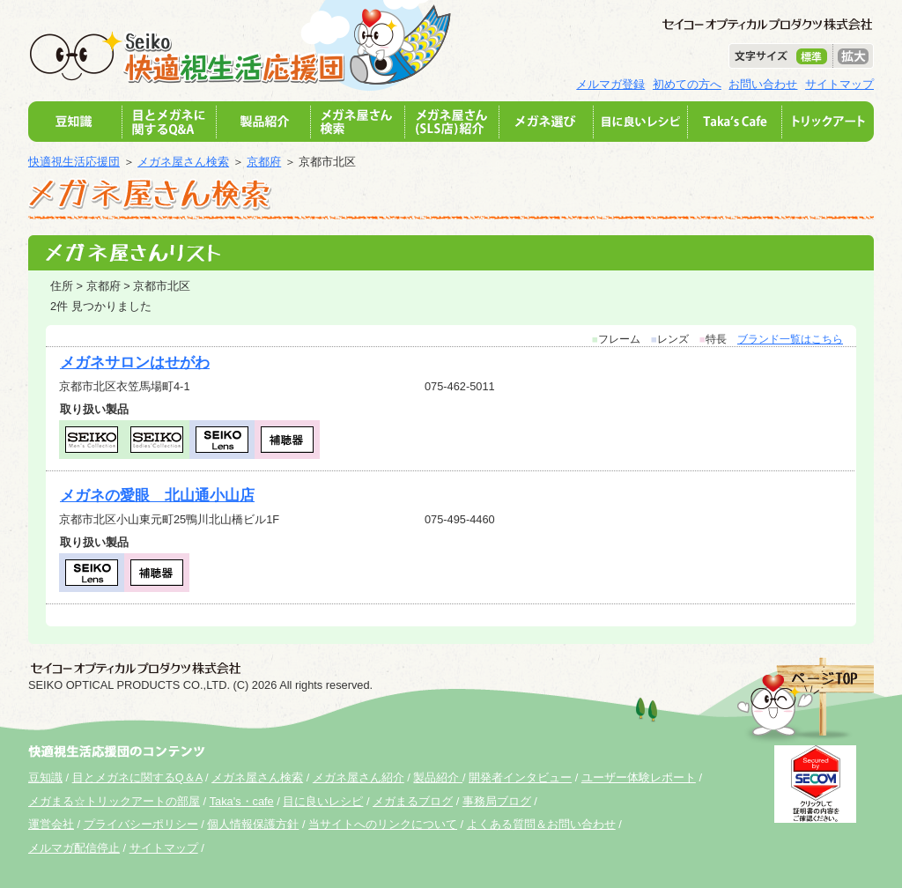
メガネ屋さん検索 (183, 161)
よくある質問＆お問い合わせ (541, 824)
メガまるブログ (413, 801)
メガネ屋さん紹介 (358, 777)
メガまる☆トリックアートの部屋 (114, 801)
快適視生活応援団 (74, 161)
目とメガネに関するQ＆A (137, 777)
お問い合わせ (762, 84)
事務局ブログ (496, 801)
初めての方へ (687, 84)
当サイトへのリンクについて (382, 824)
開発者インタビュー (520, 777)
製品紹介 (437, 777)
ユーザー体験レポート (638, 777)
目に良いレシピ (323, 801)
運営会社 (51, 824)
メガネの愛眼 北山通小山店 (157, 495)
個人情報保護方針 (253, 824)
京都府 (264, 161)
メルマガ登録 (610, 84)
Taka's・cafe (242, 801)
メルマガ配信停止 (74, 848)
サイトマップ (839, 84)
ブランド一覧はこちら (790, 339)
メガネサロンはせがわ (135, 362)
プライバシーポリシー (141, 824)
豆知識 (45, 777)
